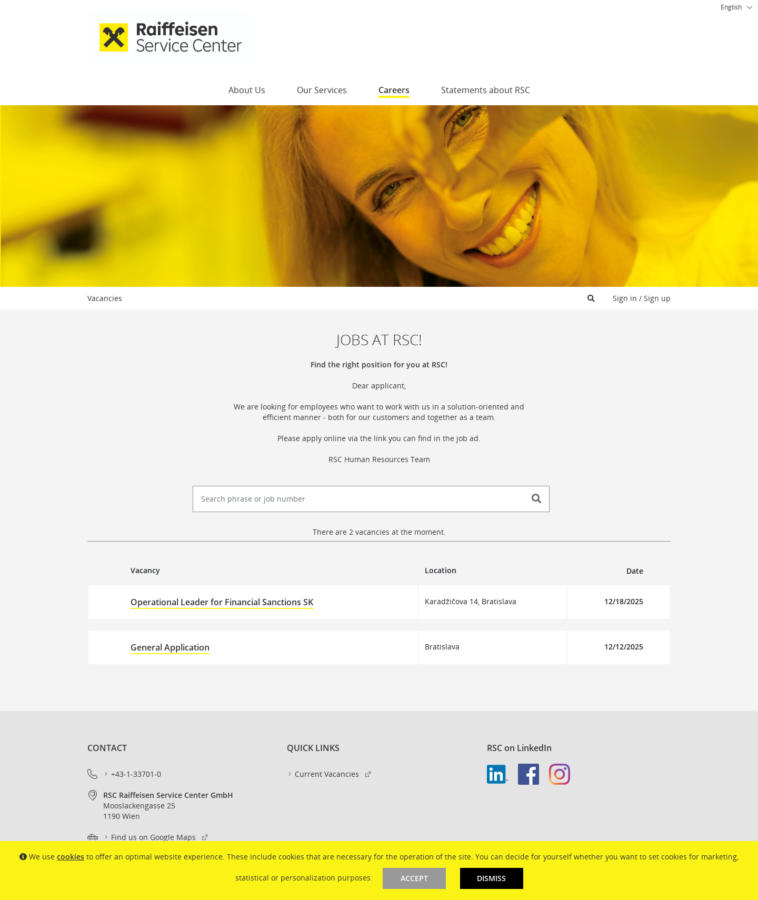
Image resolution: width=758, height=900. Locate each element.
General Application (170, 647)
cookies (70, 857)
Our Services (322, 90)
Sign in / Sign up (642, 298)
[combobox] (731, 7)
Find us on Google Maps (149, 837)
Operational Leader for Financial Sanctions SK (222, 602)
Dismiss (491, 878)
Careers (394, 90)
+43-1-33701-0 (132, 774)
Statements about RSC (485, 90)
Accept (414, 878)
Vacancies (104, 298)
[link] (502, 779)
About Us (246, 90)
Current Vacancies (323, 774)
